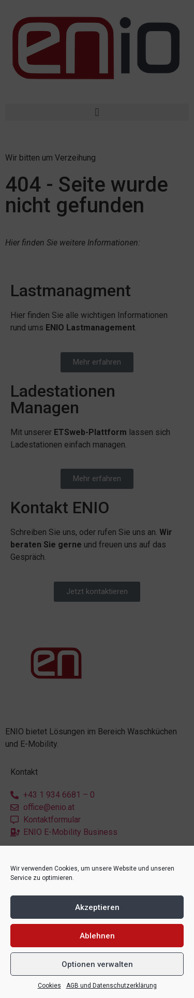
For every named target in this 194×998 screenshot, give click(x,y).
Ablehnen (97, 936)
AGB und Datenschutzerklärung (111, 985)
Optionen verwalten (97, 964)
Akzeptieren (97, 907)
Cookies (49, 985)
